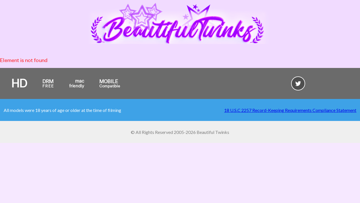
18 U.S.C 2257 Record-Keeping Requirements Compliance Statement (290, 110)
